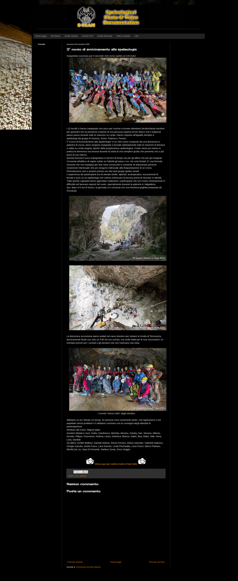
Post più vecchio (157, 562)
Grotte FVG (87, 36)
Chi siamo (55, 36)
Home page (40, 36)
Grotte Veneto (71, 36)
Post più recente (75, 562)
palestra (83, 476)
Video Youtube (123, 36)
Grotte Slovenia (104, 36)
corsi (77, 476)
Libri (136, 36)
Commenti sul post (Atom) (88, 567)
